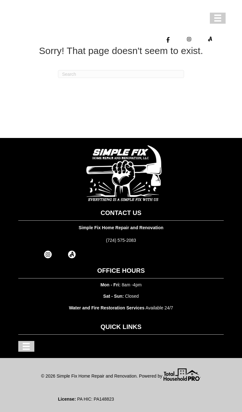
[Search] (121, 74)
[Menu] (218, 18)
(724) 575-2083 (121, 240)
